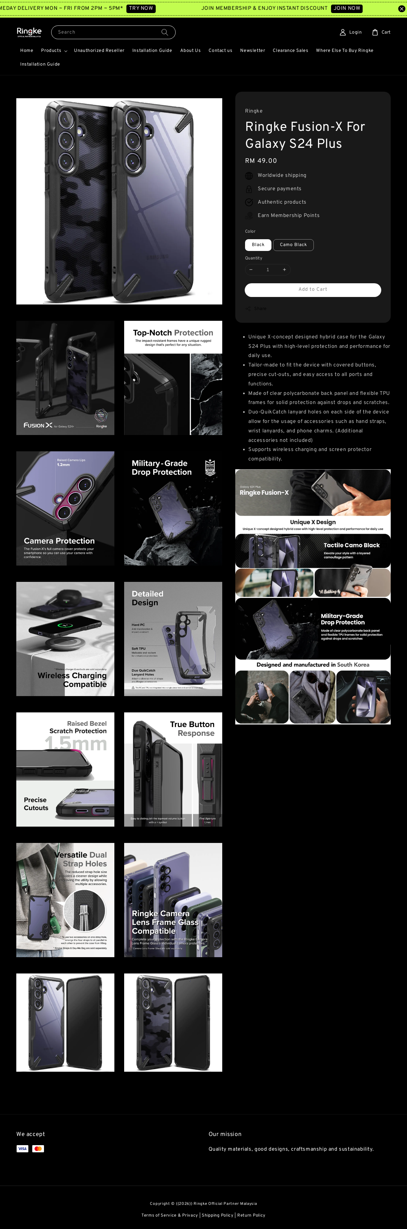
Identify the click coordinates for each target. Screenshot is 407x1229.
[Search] (164, 32)
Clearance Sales (290, 51)
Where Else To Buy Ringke (344, 51)
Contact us (220, 51)
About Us (190, 51)
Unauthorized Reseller (99, 51)
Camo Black (293, 245)
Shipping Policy (218, 1215)
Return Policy (251, 1215)
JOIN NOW (361, 8)
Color (250, 231)
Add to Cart (312, 290)
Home (26, 51)
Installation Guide (152, 51)
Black (258, 245)
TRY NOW (155, 8)
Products (51, 51)
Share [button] (256, 309)
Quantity (253, 258)
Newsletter (252, 51)
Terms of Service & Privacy (169, 1215)
